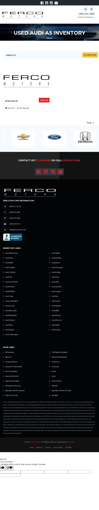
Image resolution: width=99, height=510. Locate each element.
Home (53, 371)
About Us (7, 357)
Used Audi (8, 258)
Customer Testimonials (12, 367)
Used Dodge (55, 272)
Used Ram (8, 325)
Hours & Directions (11, 376)
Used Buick (55, 263)
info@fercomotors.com (17, 230)
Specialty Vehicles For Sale (60, 390)
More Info (11, 108)
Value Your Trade (10, 395)
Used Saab (54, 325)
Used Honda (8, 287)
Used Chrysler (9, 272)
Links (52, 376)
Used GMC (54, 282)
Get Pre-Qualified (10, 371)
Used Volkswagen (10, 334)
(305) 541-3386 (86, 14)
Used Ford (54, 277)
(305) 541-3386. (72, 160)
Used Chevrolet (56, 267)
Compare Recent (10, 362)
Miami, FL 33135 (15, 206)
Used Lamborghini (10, 301)
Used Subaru (8, 330)
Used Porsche (56, 320)
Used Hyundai (56, 287)
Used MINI (54, 311)
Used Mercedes (10, 311)
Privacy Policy (55, 381)
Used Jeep (8, 296)
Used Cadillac (9, 267)
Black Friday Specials (58, 357)
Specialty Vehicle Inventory (13, 390)
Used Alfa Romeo (10, 253)
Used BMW (8, 263)
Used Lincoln (9, 306)
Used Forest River (10, 282)
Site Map (54, 395)
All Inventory (90, 55)
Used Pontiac (9, 320)
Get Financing (24, 108)
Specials (54, 386)
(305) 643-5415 (14, 224)
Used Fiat (7, 277)
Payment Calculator (11, 381)
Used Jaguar (55, 291)
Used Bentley (55, 258)
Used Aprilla (55, 253)
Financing (54, 367)
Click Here (43, 160)
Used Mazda (55, 306)
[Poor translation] (9, 468)
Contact (48, 447)
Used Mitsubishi (10, 315)
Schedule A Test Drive (12, 386)
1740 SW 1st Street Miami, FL (85, 17)
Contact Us (55, 362)
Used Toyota (55, 330)
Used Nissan (55, 315)
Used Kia (54, 296)
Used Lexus (55, 301)
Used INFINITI (9, 291)
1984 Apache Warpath (58, 352)
